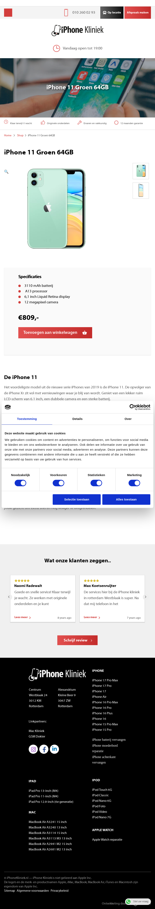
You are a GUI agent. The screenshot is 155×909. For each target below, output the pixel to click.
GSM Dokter (37, 736)
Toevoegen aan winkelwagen (50, 333)
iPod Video (99, 812)
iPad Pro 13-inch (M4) (43, 791)
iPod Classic (100, 795)
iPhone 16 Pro (101, 708)
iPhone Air (99, 697)
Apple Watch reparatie (107, 839)
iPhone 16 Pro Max (105, 702)
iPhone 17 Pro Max (105, 680)
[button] (45, 172)
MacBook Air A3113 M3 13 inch (50, 838)
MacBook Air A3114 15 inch (48, 833)
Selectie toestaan (76, 499)
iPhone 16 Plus (102, 713)
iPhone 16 (99, 719)
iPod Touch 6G (102, 790)
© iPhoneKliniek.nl (16, 878)
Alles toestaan (126, 499)
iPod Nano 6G (101, 801)
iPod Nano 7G (101, 817)
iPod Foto (98, 806)
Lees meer (21, 617)
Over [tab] (128, 419)
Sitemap (9, 891)
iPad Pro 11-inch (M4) (43, 796)
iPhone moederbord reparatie (105, 748)
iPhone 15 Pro (101, 730)
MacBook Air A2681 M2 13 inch (50, 849)
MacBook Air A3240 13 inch (48, 827)
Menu (8, 13)
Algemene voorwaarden (33, 891)
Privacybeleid (60, 891)
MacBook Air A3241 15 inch (48, 822)
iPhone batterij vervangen (109, 739)
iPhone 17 (99, 691)
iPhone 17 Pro (101, 686)
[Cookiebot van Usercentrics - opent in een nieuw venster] (132, 407)
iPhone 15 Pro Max (105, 724)
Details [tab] (77, 419)
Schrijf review (75, 640)
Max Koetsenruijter (100, 586)
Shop (20, 135)
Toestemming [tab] (27, 419)
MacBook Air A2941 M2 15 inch (50, 844)
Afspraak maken (137, 12)
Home (7, 135)
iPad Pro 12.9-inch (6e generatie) (51, 802)
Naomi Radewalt (28, 586)
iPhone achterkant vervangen (104, 759)
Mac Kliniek (36, 731)
